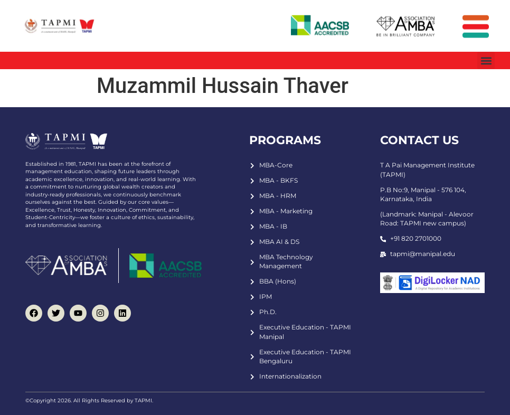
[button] (486, 60)
